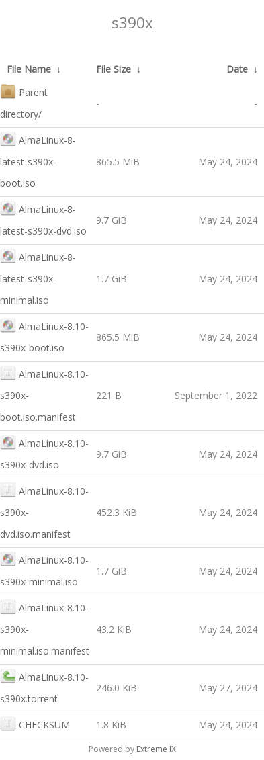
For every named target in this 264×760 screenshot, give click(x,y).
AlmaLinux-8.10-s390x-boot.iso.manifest (44, 394)
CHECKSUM (35, 723)
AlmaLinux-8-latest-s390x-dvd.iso (43, 218)
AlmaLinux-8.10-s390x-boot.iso (44, 335)
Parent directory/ (24, 101)
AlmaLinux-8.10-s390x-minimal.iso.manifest (44, 628)
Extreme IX (156, 749)
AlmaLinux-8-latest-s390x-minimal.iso (38, 277)
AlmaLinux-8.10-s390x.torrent (44, 686)
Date (237, 68)
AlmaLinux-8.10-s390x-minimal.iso (44, 569)
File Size (113, 68)
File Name (29, 68)
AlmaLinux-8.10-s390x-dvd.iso (44, 452)
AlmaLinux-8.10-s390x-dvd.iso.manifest (44, 511)
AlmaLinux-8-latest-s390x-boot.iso (38, 160)
